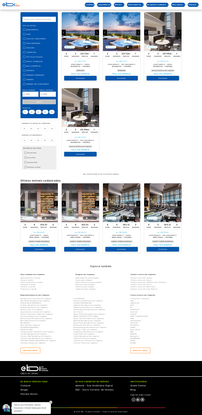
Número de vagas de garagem (36, 123)
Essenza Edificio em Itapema (163, 70)
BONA (132, 340)
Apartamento (32, 30)
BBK (132, 332)
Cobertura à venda (28, 289)
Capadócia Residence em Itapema (88, 332)
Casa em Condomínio (36, 39)
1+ (25, 112)
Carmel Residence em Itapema (33, 334)
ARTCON (134, 323)
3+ (38, 112)
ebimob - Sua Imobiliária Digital (94, 385)
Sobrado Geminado (35, 75)
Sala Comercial (33, 66)
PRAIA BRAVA (178, 5)
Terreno (30, 79)
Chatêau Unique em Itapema (32, 343)
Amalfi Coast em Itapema (31, 309)
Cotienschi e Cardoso (139, 298)
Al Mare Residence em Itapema (33, 305)
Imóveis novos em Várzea (141, 278)
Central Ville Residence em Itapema (36, 338)
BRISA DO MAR (26, 330)
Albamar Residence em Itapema (87, 305)
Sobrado (30, 70)
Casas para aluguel (83, 280)
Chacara (30, 48)
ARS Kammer (135, 321)
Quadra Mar (32, 162)
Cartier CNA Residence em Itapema (35, 336)
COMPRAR (89, 5)
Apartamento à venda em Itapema (35, 312)
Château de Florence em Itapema (88, 340)
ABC (132, 301)
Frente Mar (32, 153)
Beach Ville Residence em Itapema (89, 318)
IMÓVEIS (119, 5)
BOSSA (133, 343)
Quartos (26, 108)
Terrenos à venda (27, 287)
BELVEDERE (25, 323)
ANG (132, 318)
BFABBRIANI (135, 338)
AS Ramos (134, 325)
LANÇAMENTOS (104, 5)
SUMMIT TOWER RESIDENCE (39, 241)
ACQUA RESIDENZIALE (83, 303)
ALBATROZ (134, 309)
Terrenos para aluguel (84, 287)
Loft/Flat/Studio (34, 57)
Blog (133, 389)
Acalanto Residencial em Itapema (88, 301)
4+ (45, 112)
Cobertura (31, 52)
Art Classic (78, 312)
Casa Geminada (33, 43)
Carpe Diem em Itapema (84, 334)
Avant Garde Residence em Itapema (89, 314)
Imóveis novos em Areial (140, 280)
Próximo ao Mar (34, 167)
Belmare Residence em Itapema (87, 321)
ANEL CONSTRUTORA (139, 316)
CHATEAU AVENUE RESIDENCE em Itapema (38, 340)
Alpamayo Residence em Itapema (88, 307)
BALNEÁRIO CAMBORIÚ (157, 5)
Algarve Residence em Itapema (34, 307)
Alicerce (134, 312)
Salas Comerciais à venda (31, 282)
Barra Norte (135, 330)
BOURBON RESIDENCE (29, 327)
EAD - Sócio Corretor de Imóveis (94, 389)
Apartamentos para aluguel (87, 278)
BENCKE (133, 334)
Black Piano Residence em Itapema (89, 323)
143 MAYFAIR (79, 298)
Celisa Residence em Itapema (86, 336)
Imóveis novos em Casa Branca (143, 289)
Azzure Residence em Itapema (33, 316)
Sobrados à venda (28, 284)
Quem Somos (138, 385)
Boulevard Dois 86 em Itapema (87, 325)
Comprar (25, 385)
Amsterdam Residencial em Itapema (89, 309)
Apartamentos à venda (30, 278)
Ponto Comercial (34, 61)
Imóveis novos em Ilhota (140, 284)
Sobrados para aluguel (85, 284)
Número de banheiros (32, 135)
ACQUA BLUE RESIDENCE (30, 303)
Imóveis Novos (29, 394)
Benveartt (134, 336)
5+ (52, 112)
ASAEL (133, 327)
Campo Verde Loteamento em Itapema (37, 332)
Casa (28, 34)
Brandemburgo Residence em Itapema (90, 327)
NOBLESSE (80, 70)
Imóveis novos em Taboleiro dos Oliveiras (148, 282)
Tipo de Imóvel (29, 26)
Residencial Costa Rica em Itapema (35, 298)
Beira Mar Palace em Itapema (33, 321)
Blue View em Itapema (30, 325)
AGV (132, 305)
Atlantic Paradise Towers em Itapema (36, 314)
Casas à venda (26, 280)
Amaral (133, 314)
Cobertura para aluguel (85, 289)
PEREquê (193, 5)
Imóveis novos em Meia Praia (142, 287)
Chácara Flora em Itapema (85, 338)
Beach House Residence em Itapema (36, 318)
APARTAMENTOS (135, 5)
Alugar (24, 389)
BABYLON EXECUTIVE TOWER (86, 316)
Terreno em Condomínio (37, 84)
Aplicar (39, 102)
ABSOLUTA (134, 303)
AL (131, 307)
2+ (32, 112)
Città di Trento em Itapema (85, 343)
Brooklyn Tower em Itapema (85, 330)
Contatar (80, 78)
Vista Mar (31, 158)
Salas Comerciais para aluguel (88, 282)
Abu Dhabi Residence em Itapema (35, 301)
